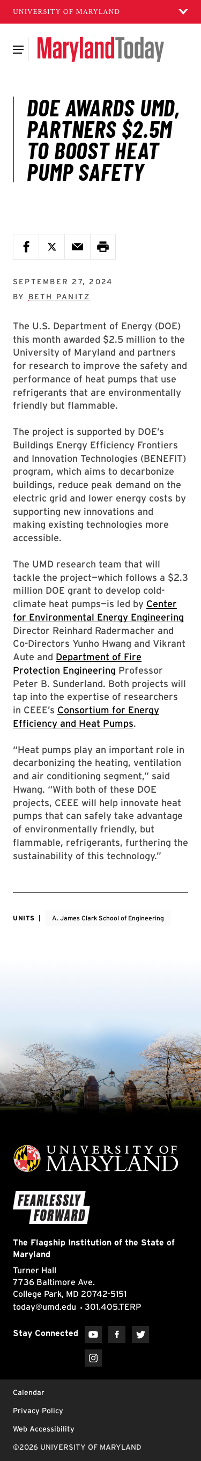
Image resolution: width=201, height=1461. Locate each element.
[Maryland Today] (100, 49)
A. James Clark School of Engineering (108, 918)
